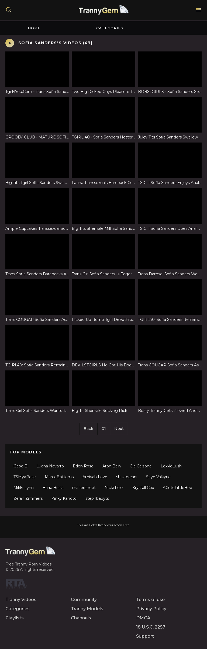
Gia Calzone (141, 466)
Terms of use (150, 599)
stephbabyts (97, 498)
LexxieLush (171, 466)
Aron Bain (111, 466)
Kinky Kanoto (64, 498)
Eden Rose (83, 466)
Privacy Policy (151, 608)
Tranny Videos (20, 599)
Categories (109, 28)
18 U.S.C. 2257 (150, 627)
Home (34, 28)
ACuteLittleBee (177, 487)
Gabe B (20, 466)
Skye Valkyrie (158, 476)
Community (84, 599)
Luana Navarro (50, 466)
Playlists (14, 617)
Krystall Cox (143, 487)
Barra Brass (53, 487)
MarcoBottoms (59, 476)
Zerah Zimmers (28, 498)
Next (119, 428)
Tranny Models (87, 608)
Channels (81, 617)
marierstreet (84, 487)
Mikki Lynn (23, 487)
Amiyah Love (94, 476)
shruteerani (126, 476)
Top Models (25, 452)
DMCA (143, 617)
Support (145, 636)
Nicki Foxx (114, 487)
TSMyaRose (24, 476)
